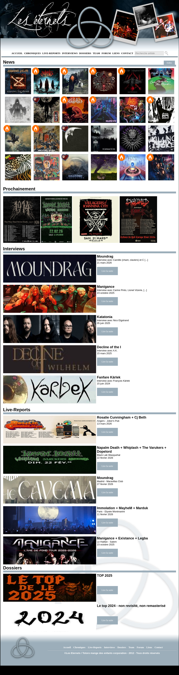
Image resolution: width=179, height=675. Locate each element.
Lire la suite (107, 271)
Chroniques (32, 53)
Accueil (17, 53)
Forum (106, 53)
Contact (127, 53)
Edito (169, 62)
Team (96, 53)
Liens (116, 53)
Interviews (70, 53)
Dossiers (85, 53)
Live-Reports (51, 53)
